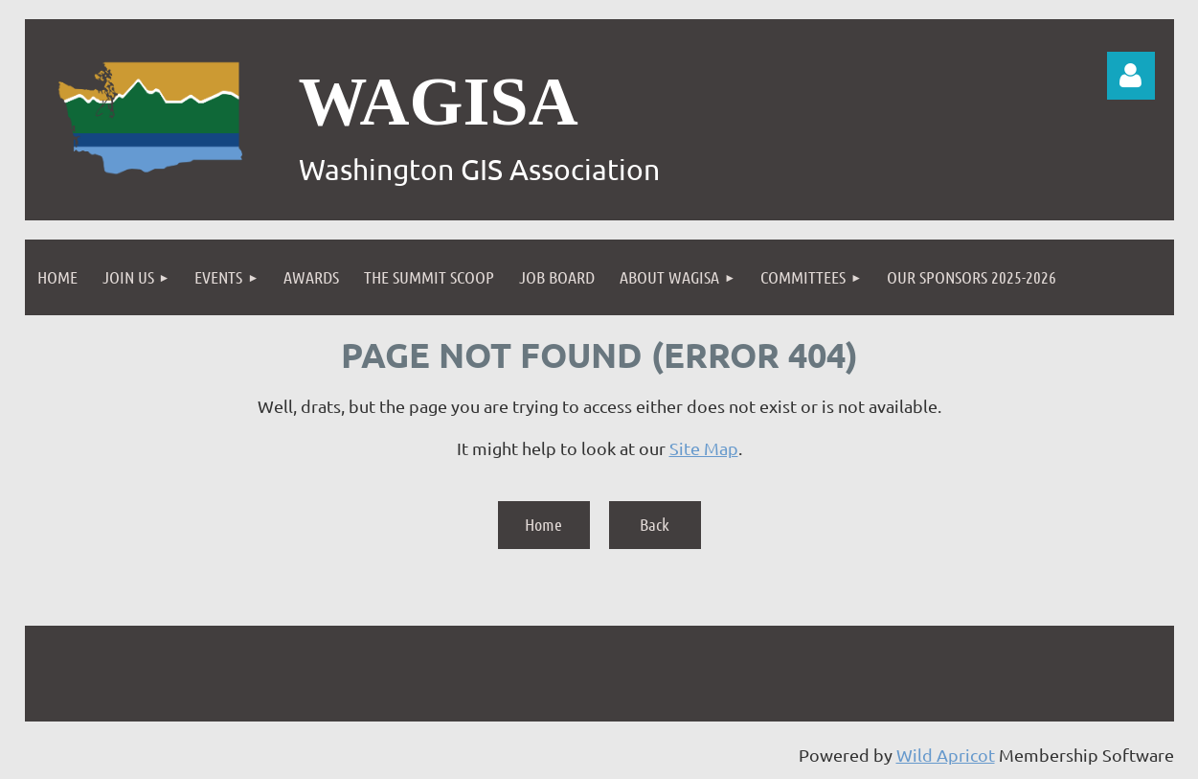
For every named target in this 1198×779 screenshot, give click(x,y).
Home (543, 524)
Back (654, 524)
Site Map (703, 448)
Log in (1131, 76)
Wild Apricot (945, 755)
